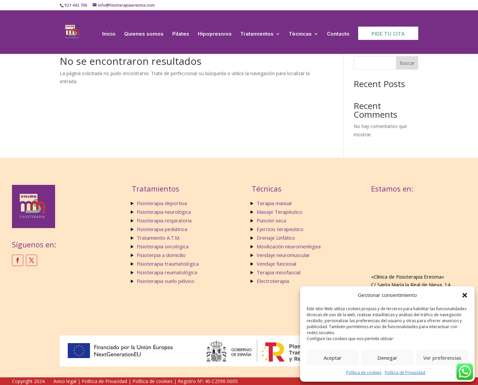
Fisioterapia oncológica (163, 246)
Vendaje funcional (276, 263)
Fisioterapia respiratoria (164, 220)
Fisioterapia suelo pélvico (165, 281)
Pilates (180, 34)
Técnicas (300, 34)
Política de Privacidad (405, 372)
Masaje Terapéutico (279, 211)
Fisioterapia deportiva (162, 203)
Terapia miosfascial (278, 272)
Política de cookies (363, 372)
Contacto (338, 34)
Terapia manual (274, 203)
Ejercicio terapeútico (280, 229)
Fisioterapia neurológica (164, 211)
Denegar (387, 357)
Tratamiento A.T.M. (159, 237)
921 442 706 (75, 5)
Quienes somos (144, 34)
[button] (464, 295)
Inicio (109, 34)
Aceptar (333, 357)
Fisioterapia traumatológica (168, 263)
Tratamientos (257, 34)
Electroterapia (273, 281)
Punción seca (271, 220)
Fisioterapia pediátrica (162, 229)
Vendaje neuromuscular (283, 255)
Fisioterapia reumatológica (167, 272)
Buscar (407, 63)
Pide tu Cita (388, 34)
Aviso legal (64, 381)
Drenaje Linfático (276, 237)
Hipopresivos (215, 34)
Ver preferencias (442, 357)
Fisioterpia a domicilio (161, 255)
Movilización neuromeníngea (289, 246)
